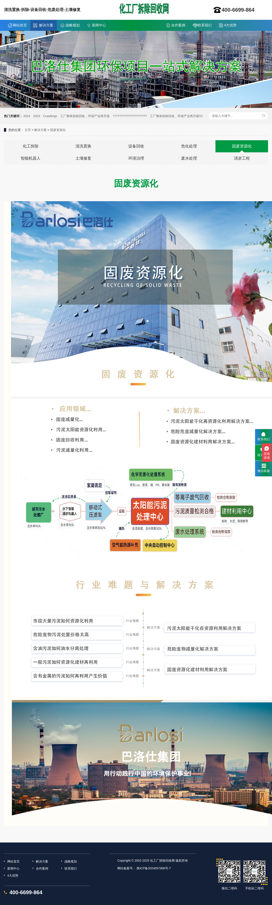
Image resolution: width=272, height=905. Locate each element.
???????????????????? (130, 116)
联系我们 (205, 25)
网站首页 (20, 25)
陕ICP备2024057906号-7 (154, 868)
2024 (26, 116)
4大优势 (230, 25)
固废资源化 (58, 130)
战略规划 (73, 25)
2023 (36, 116)
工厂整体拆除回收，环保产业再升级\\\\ (176, 116)
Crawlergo (50, 116)
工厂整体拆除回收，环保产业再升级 (85, 116)
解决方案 (46, 25)
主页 (28, 130)
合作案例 (178, 25)
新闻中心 (99, 25)
